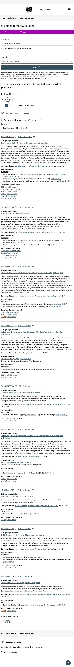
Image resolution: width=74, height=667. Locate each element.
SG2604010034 (7, 136)
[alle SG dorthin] (30, 174)
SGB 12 (3, 194)
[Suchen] (37, 67)
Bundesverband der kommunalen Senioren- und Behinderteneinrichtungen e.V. (41, 404)
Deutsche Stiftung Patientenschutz (26, 353)
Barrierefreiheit (6, 647)
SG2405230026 (7, 576)
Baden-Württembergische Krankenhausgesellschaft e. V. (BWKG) (37, 506)
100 (14, 105)
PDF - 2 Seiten (23, 490)
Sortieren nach (6, 124)
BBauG (3, 255)
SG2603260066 (7, 207)
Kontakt (9, 642)
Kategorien (4, 57)
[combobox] (37, 61)
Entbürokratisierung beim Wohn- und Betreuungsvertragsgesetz (22, 535)
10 (3, 105)
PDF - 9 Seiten (23, 325)
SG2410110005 (7, 429)
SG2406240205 (7, 528)
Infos (24, 32)
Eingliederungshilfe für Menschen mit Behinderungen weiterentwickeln (24, 143)
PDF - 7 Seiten (23, 429)
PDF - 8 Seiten (23, 266)
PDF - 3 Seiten (23, 207)
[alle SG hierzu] (11, 187)
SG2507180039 (7, 266)
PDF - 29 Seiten (24, 136)
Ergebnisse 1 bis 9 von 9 (9, 94)
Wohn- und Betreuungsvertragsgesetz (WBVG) (17, 496)
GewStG (4, 253)
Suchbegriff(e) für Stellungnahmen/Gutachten (16, 48)
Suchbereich (5, 39)
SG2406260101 (7, 490)
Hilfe (3, 642)
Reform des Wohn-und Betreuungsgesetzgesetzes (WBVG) (21, 392)
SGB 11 (3, 191)
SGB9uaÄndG (6, 251)
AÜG (2, 196)
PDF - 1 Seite (22, 576)
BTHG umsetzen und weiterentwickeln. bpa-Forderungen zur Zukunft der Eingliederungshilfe (32, 273)
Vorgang (16, 359)
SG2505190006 (7, 386)
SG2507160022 (7, 325)
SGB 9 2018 (5, 189)
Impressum (39, 647)
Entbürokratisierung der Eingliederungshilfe (15, 213)
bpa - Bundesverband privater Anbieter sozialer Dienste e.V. (35, 232)
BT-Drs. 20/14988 (7, 359)
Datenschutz (17, 647)
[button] (69, 9)
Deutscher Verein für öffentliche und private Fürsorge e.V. (34, 166)
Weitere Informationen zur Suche (47, 76)
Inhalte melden (28, 647)
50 (10, 105)
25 (7, 105)
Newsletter (18, 642)
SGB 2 (3, 187)
